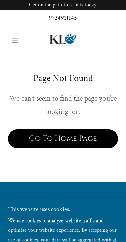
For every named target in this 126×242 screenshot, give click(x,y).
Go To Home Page (63, 139)
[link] (62, 40)
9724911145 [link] (63, 18)
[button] (16, 40)
